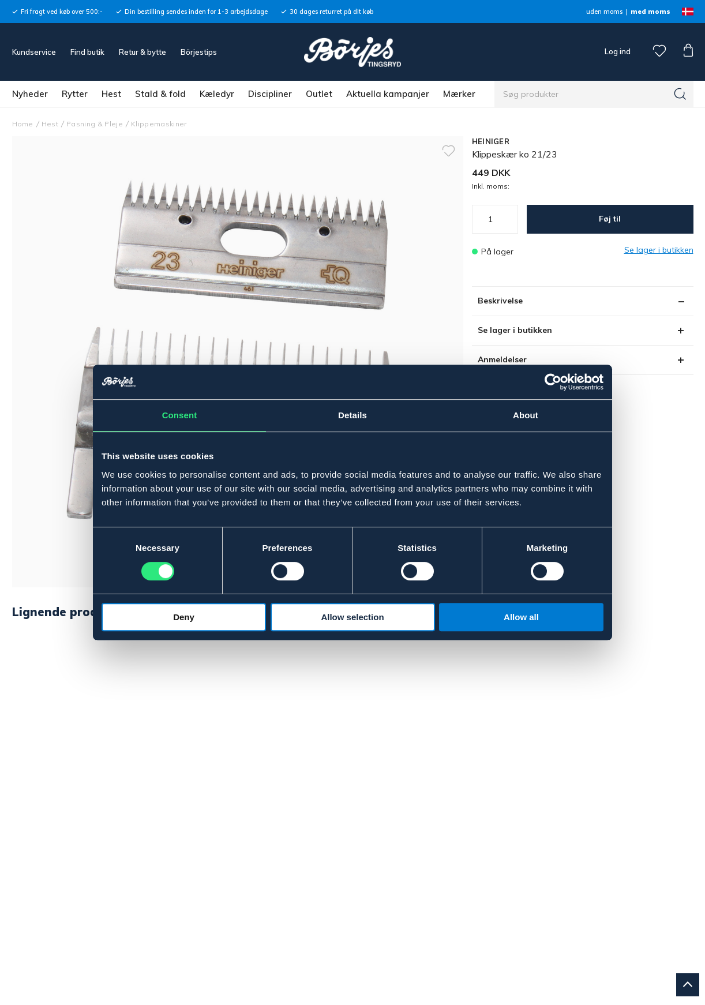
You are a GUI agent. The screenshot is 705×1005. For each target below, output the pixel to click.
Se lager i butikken (515, 330)
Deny (183, 617)
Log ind (618, 51)
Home (22, 123)
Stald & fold (160, 93)
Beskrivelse (500, 300)
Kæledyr (217, 93)
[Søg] (680, 94)
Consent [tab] (179, 415)
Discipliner (270, 93)
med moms (650, 11)
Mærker (459, 93)
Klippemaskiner (159, 123)
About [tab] (525, 415)
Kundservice (34, 52)
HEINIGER (490, 141)
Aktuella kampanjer (387, 93)
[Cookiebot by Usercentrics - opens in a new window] (552, 382)
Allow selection (352, 617)
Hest (111, 93)
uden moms (604, 11)
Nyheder (30, 93)
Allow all (521, 617)
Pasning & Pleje (94, 123)
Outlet (319, 93)
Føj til (610, 218)
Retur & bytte (142, 52)
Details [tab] (352, 415)
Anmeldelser (502, 359)
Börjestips (199, 52)
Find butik (87, 52)
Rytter (75, 93)
